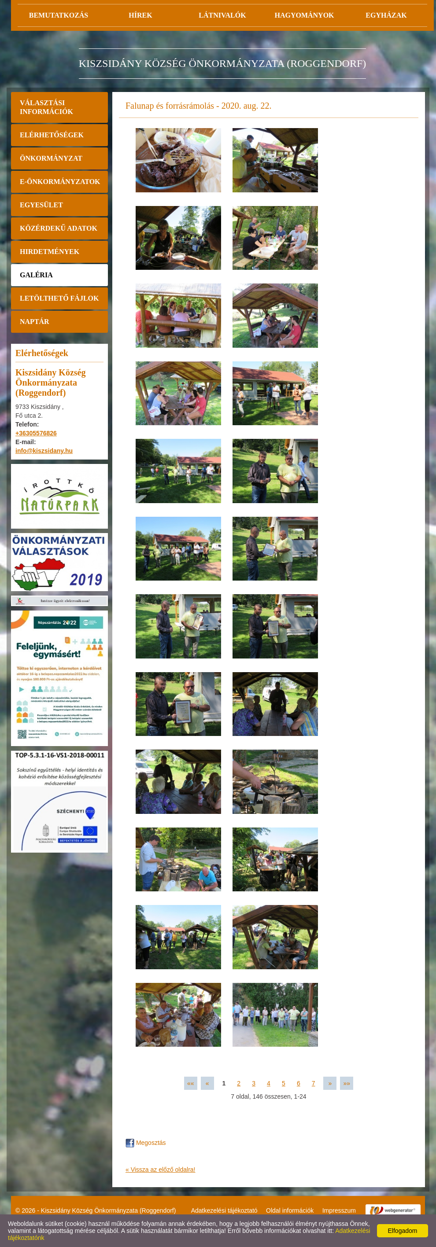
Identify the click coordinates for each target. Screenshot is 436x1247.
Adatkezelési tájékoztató (224, 1210)
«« (190, 1083)
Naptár (34, 321)
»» (346, 1083)
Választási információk (46, 107)
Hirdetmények (49, 251)
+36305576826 (36, 433)
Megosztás (146, 1142)
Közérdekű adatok (58, 228)
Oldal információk (290, 1210)
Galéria (36, 275)
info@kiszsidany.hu (44, 450)
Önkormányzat (51, 158)
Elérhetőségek (52, 135)
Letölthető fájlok (59, 298)
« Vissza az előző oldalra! (161, 1169)
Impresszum (339, 1210)
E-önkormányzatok (60, 181)
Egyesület (41, 205)
